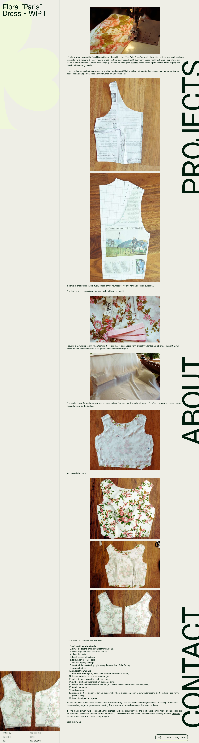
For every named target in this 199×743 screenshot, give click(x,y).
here (166, 693)
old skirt (134, 63)
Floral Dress (97, 57)
